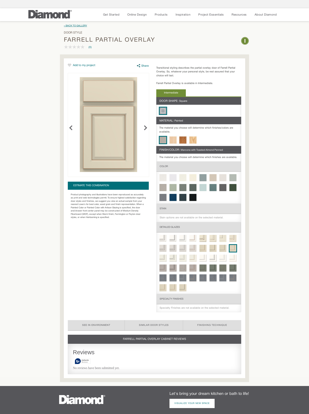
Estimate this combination (91, 185)
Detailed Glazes (170, 227)
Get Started (111, 14)
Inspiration (183, 14)
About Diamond (266, 14)
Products (161, 14)
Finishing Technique (212, 325)
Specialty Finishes (171, 299)
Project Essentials (211, 14)
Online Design (137, 14)
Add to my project (84, 65)
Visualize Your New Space (192, 403)
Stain (163, 208)
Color (164, 166)
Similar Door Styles (154, 325)
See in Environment (96, 325)
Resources (239, 14)
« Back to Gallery (75, 26)
